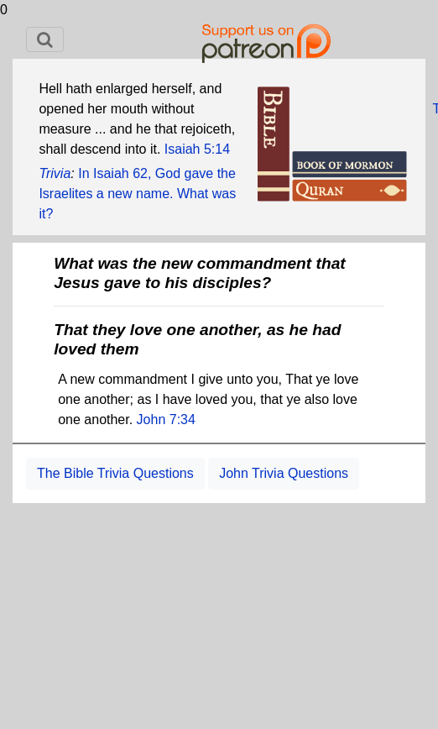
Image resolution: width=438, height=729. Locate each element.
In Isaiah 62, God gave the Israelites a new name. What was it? (137, 193)
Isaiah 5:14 (197, 149)
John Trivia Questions (283, 473)
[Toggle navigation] (45, 39)
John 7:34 (166, 419)
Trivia (54, 173)
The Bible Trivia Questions (115, 473)
